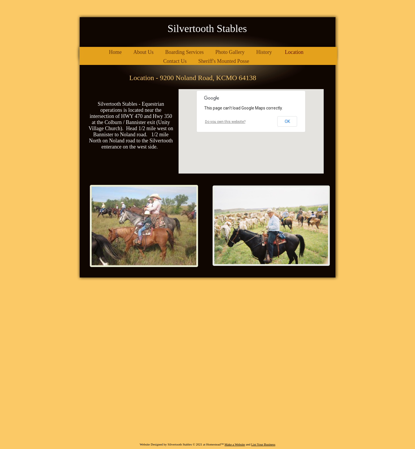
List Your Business (263, 444)
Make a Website (235, 444)
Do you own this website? (225, 122)
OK (287, 121)
